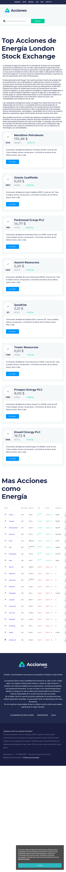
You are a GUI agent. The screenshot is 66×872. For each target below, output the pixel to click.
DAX (42, 2)
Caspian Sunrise (11, 522)
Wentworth (12, 640)
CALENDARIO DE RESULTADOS (22, 715)
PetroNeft (12, 619)
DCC (10, 547)
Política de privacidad (31, 758)
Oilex (10, 560)
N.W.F (10, 541)
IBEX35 (31, 2)
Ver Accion (12, 162)
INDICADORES (42, 715)
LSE (37, 2)
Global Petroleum (12, 633)
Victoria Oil (12, 606)
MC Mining (12, 626)
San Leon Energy (12, 613)
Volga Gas (12, 573)
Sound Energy (11, 515)
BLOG (53, 715)
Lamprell (11, 599)
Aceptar (39, 865)
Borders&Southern (15, 528)
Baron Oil (12, 534)
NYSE (24, 2)
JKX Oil (11, 567)
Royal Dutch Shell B (13, 580)
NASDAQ (17, 2)
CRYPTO (49, 2)
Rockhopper (12, 554)
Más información (24, 859)
